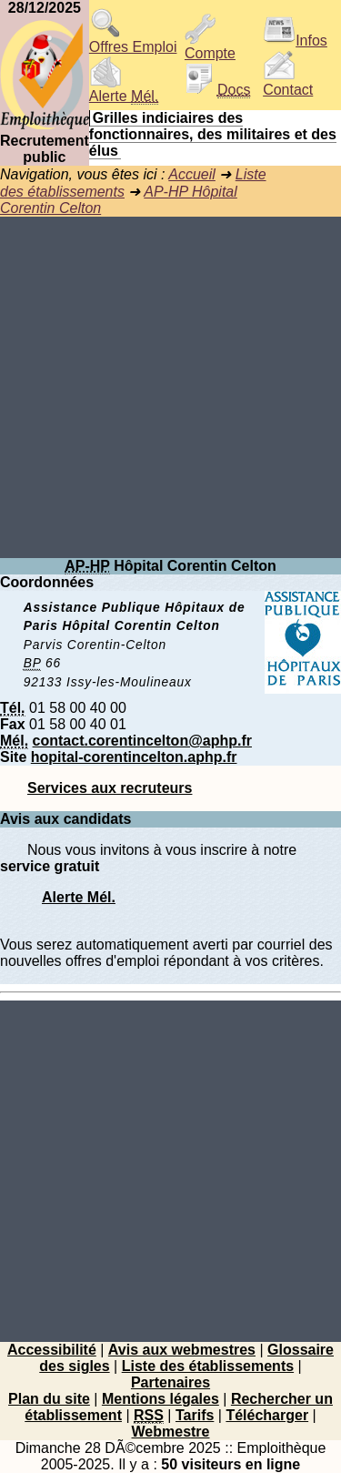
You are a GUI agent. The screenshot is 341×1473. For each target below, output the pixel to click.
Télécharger (267, 1415)
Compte (210, 47)
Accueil (192, 174)
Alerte (123, 90)
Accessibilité (51, 1349)
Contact (288, 83)
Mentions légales (160, 1399)
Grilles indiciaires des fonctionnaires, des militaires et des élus (212, 134)
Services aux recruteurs (109, 788)
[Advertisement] (170, 387)
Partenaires (170, 1382)
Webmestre (171, 1431)
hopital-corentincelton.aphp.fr (134, 757)
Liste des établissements (208, 1366)
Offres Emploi (133, 40)
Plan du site (49, 1399)
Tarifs (195, 1415)
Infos (295, 40)
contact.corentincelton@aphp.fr (142, 740)
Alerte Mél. (78, 897)
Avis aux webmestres (182, 1349)
